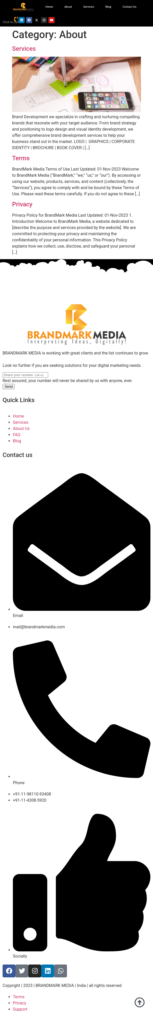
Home (49, 7)
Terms (21, 158)
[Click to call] (16, 19)
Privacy (22, 204)
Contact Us (130, 7)
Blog (108, 7)
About (68, 7)
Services (88, 7)
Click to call (11, 22)
